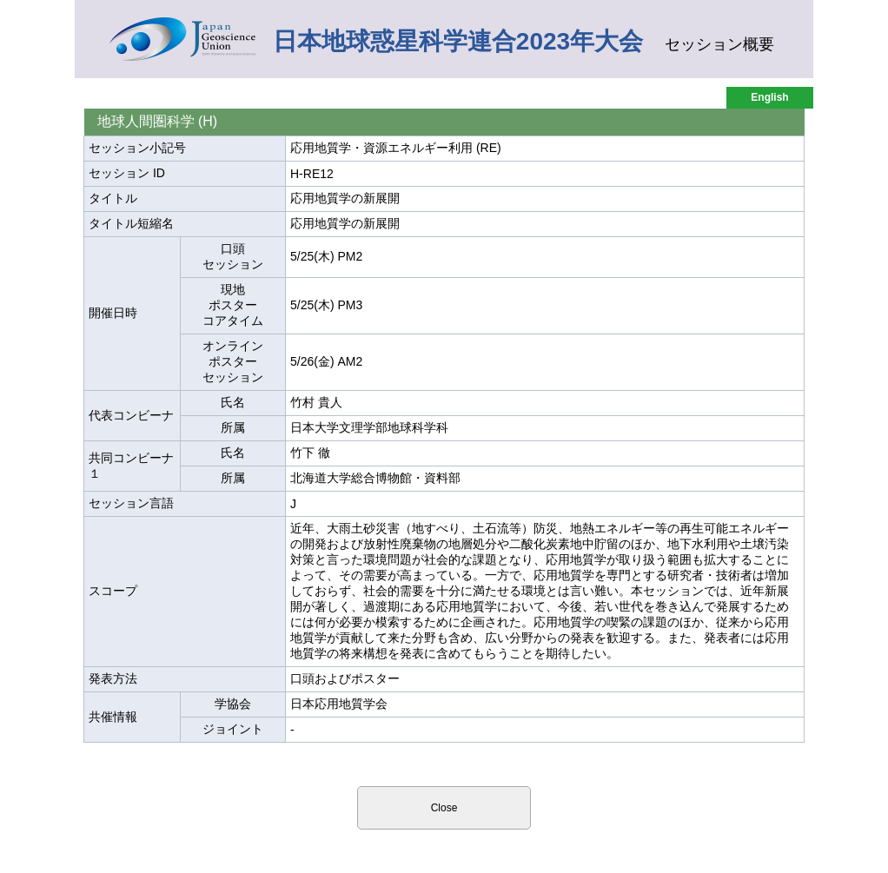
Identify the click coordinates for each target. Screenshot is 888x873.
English (769, 97)
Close (444, 808)
